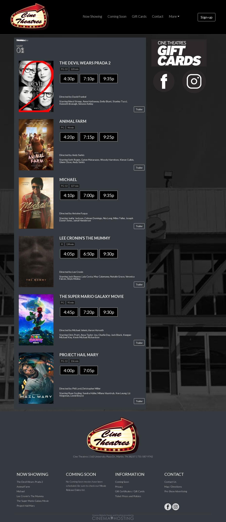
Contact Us (170, 481)
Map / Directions (173, 486)
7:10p (88, 78)
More (173, 16)
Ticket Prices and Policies (128, 496)
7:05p (88, 370)
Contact (157, 16)
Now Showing (92, 16)
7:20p (88, 312)
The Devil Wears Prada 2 (30, 481)
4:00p (69, 370)
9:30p (108, 253)
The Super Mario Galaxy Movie (33, 500)
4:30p (69, 78)
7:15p (88, 137)
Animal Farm (23, 486)
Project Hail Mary (26, 505)
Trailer (139, 109)
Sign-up (206, 17)
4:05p (69, 253)
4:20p (69, 137)
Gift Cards (139, 16)
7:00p (88, 195)
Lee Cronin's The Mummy (30, 496)
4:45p (69, 312)
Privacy (119, 486)
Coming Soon (117, 16)
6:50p (88, 253)
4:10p (69, 195)
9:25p (108, 137)
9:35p (108, 78)
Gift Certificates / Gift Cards (130, 491)
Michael (21, 491)
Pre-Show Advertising (175, 491)
